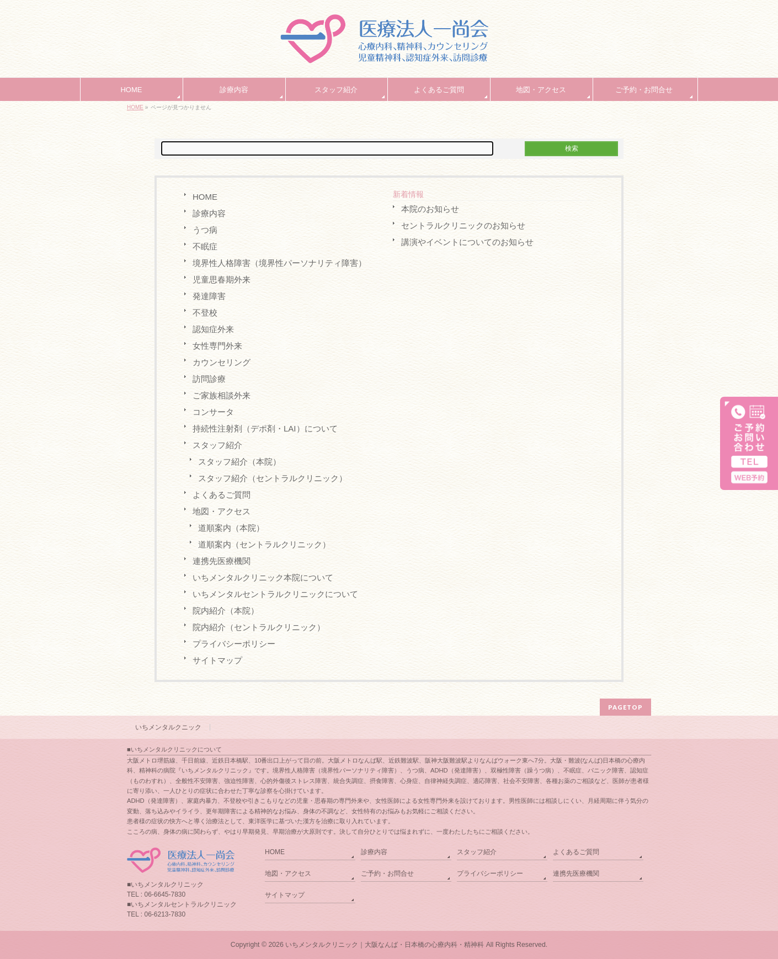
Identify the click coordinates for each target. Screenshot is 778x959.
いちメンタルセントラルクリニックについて (275, 594)
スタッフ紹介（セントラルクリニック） (272, 478)
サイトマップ (217, 660)
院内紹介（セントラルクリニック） (259, 627)
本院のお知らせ (430, 209)
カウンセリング (222, 362)
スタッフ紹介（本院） (239, 461)
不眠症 (205, 246)
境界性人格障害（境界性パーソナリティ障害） (279, 263)
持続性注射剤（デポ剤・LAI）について (265, 428)
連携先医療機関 (222, 561)
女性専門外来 (217, 345)
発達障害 (209, 296)
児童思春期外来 (222, 279)
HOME (135, 107)
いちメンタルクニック (168, 727)
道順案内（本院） (231, 527)
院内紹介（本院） (226, 610)
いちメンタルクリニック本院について (263, 577)
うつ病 (205, 230)
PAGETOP (625, 707)
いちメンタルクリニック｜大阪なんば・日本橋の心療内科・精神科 (384, 945)
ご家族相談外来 (222, 395)
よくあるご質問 (222, 494)
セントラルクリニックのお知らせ (463, 225)
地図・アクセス (222, 511)
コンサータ (213, 412)
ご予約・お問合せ (387, 873)
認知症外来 (213, 329)
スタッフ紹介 (217, 445)
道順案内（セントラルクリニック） (264, 544)
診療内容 (209, 213)
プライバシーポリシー (234, 643)
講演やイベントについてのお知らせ (467, 242)
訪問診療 (209, 378)
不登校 (205, 312)
